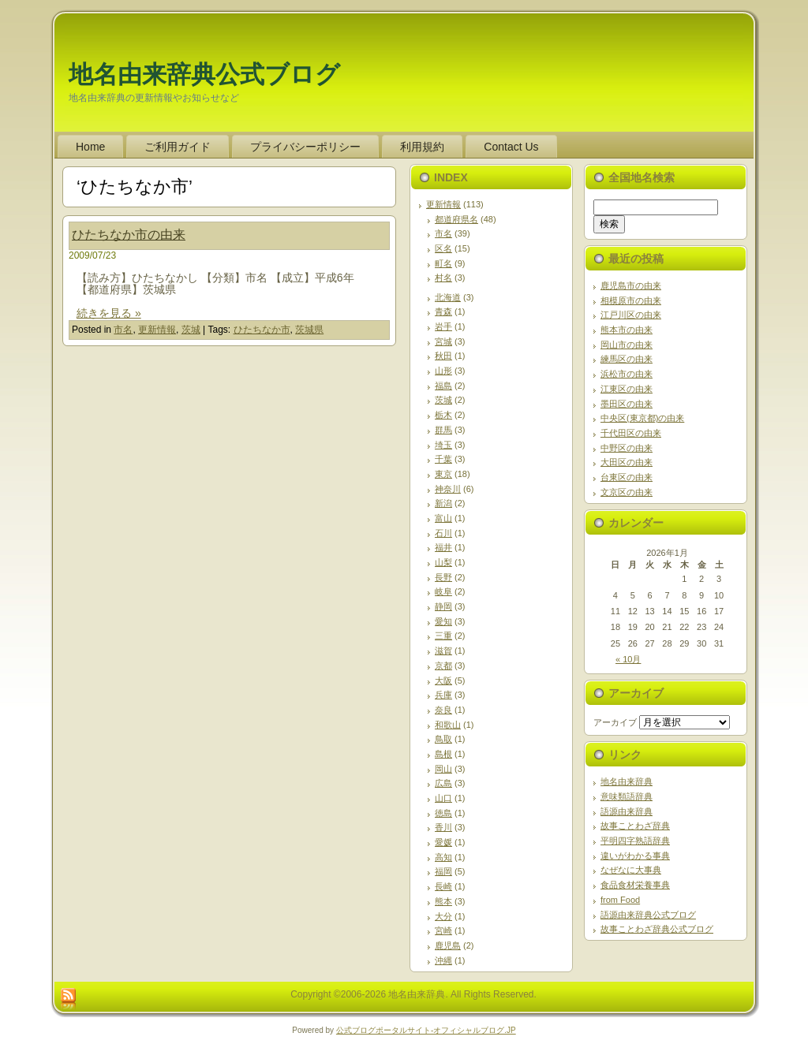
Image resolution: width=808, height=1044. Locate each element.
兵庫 (443, 694)
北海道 (448, 297)
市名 (123, 329)
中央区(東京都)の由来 (642, 418)
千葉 (443, 459)
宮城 (443, 341)
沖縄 (443, 960)
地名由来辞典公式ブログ (204, 74)
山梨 (443, 562)
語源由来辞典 (626, 811)
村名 (443, 277)
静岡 (443, 606)
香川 (443, 827)
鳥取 (443, 739)
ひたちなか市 (262, 329)
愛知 (443, 621)
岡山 (443, 769)
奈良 (443, 709)
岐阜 (443, 591)
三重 (443, 635)
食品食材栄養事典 (635, 884)
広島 (443, 783)
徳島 (443, 813)
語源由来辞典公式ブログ (648, 914)
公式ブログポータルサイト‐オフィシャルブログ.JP (426, 1030)
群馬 (443, 429)
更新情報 (157, 329)
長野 (443, 577)
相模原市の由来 (630, 300)
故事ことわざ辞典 (635, 825)
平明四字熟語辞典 (635, 840)
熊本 (443, 901)
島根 (443, 754)
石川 (443, 533)
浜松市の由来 (626, 373)
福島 (443, 385)
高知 (443, 857)
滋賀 (443, 650)
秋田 (443, 355)
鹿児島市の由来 (630, 285)
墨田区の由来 (626, 403)
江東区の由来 (626, 388)
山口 (443, 798)
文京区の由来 (626, 492)
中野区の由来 (626, 448)
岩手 (443, 326)
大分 (443, 916)
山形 (443, 370)
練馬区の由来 (626, 359)
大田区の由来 (626, 462)
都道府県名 (456, 219)
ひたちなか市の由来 (128, 234)
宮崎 (443, 930)
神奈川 (448, 489)
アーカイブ (615, 722)
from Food (620, 899)
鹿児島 (448, 945)
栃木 (443, 414)
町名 (443, 263)
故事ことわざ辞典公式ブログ (656, 929)
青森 (443, 311)
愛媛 (443, 842)
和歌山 (448, 724)
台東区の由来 (626, 477)
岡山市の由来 (626, 344)
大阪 (443, 680)
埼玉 (443, 444)
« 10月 (628, 659)
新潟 (443, 503)
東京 (443, 474)
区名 (443, 248)
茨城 (190, 329)
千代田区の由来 (630, 433)
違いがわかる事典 (635, 855)
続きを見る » (109, 313)
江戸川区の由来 (630, 314)
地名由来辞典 (626, 781)
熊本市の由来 (626, 329)
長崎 (443, 886)
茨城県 (309, 329)
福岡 (443, 871)
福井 (443, 547)
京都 (443, 665)
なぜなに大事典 (630, 869)
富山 (443, 518)
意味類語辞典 (626, 796)
